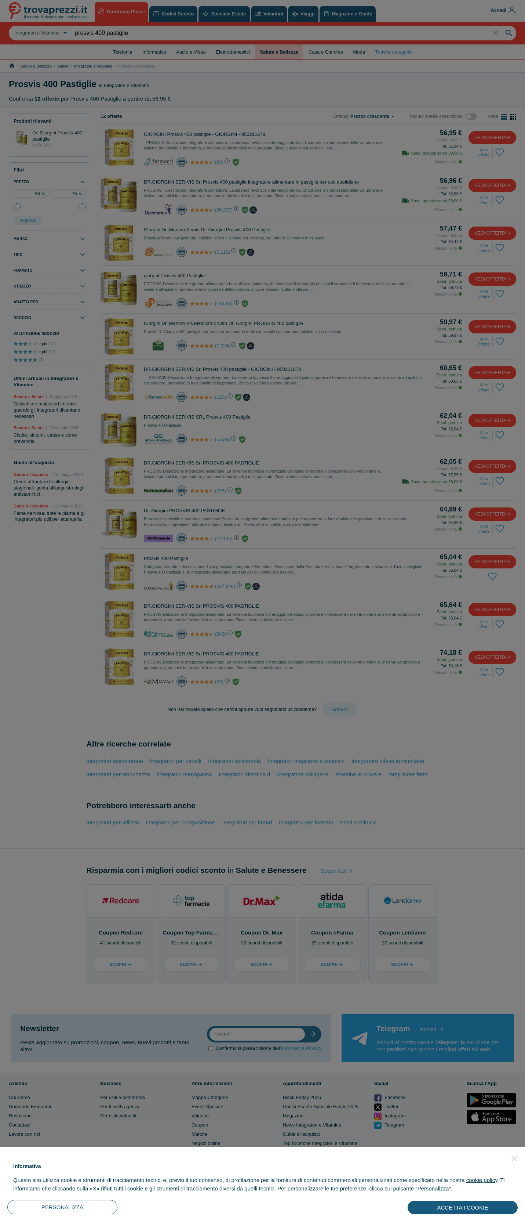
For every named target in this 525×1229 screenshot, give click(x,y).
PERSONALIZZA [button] (62, 1207)
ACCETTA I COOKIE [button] (462, 1207)
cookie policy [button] (481, 1180)
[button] (514, 1158)
